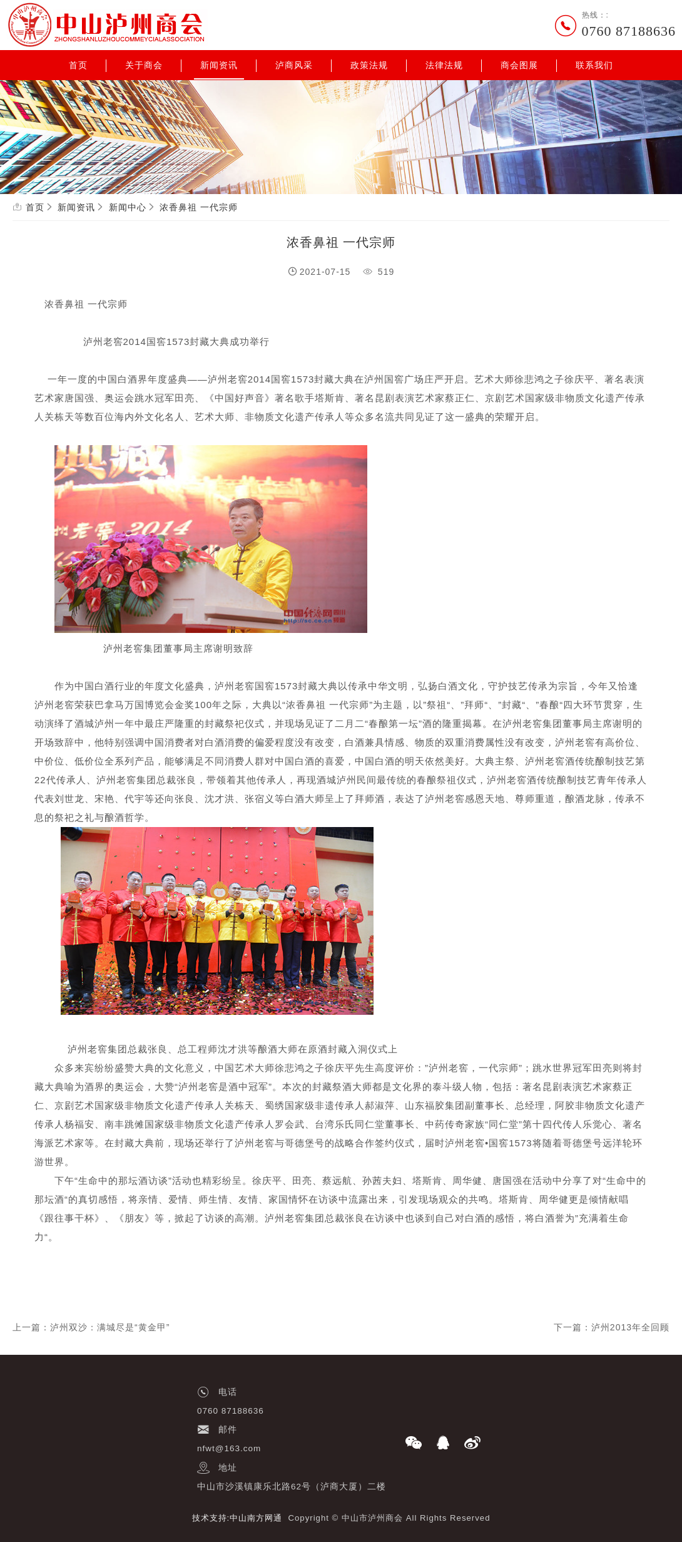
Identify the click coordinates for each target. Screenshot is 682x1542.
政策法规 (369, 65)
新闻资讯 (219, 65)
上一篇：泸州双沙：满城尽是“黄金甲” (91, 1327)
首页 (78, 65)
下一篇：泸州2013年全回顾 (611, 1327)
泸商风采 (294, 65)
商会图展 (519, 65)
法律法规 (444, 65)
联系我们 (594, 65)
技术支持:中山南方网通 (237, 1518)
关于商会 (144, 65)
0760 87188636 (629, 31)
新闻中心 (127, 207)
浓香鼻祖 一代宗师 (199, 207)
